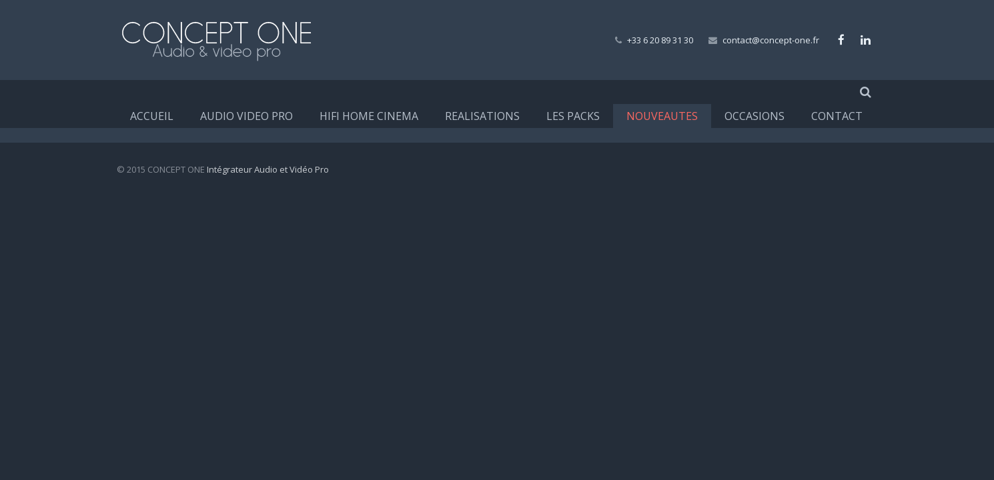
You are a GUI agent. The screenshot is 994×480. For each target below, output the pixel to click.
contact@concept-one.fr (770, 40)
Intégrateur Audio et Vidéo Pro (268, 169)
